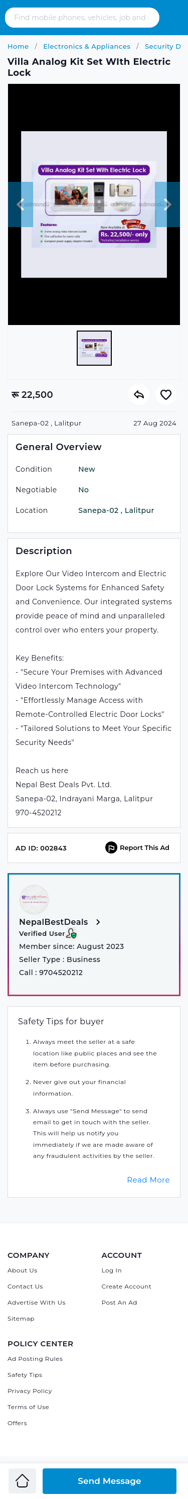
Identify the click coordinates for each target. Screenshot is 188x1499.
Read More (148, 1180)
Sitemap (21, 1318)
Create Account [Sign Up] (127, 1286)
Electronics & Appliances (85, 46)
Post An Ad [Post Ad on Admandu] (119, 1302)
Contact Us (25, 1286)
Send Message (109, 1481)
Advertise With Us (37, 1302)
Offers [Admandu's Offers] (17, 1423)
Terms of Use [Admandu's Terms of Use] (28, 1407)
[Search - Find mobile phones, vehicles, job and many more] (82, 18)
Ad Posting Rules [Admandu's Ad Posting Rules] (35, 1358)
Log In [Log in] (112, 1270)
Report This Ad (137, 847)
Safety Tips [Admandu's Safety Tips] (25, 1374)
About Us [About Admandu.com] (23, 1270)
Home (18, 46)
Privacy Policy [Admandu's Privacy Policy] (30, 1391)
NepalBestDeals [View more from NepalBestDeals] (61, 922)
